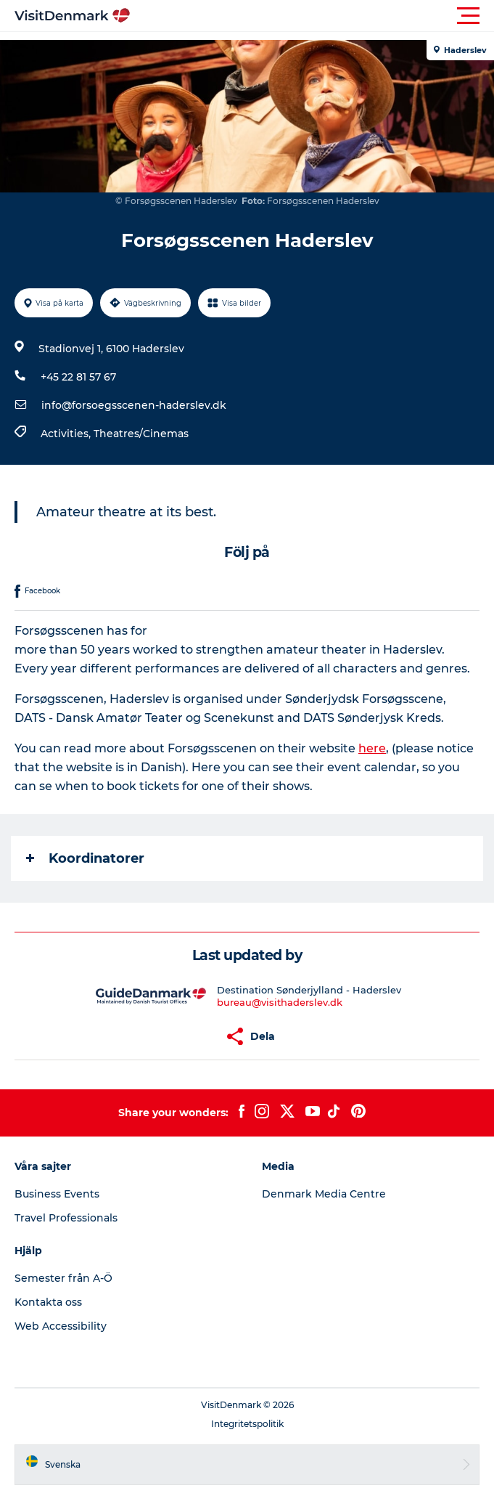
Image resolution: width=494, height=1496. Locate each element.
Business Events (57, 1193)
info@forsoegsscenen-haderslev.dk (133, 405)
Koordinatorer (85, 858)
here (372, 748)
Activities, (67, 433)
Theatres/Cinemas (141, 433)
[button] (312, 16)
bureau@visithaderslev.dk (279, 1002)
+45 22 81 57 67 (78, 376)
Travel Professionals (66, 1217)
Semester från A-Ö (63, 1278)
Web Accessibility (61, 1326)
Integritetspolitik (247, 1423)
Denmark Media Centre (324, 1193)
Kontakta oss (48, 1302)
